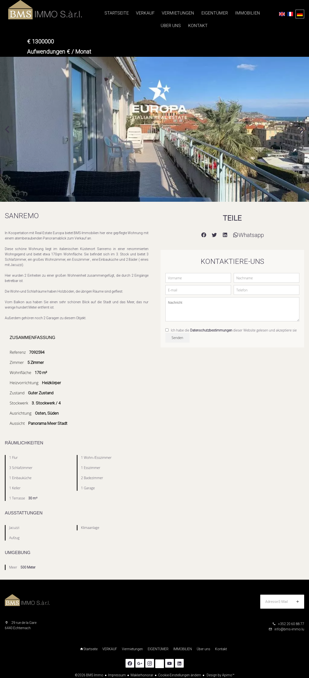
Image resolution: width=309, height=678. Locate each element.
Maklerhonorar (142, 675)
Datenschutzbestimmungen (211, 330)
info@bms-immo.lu (289, 629)
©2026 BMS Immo (89, 675)
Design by (220, 675)
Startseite (36, 9)
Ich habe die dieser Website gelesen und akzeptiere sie (234, 330)
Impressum (117, 675)
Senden (177, 337)
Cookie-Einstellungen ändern (179, 675)
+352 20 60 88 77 (291, 624)
